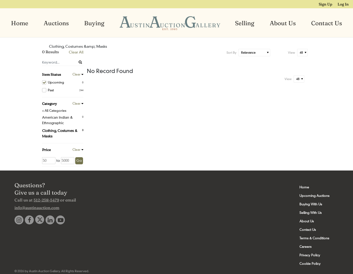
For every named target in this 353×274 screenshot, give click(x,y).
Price (46, 149)
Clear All (76, 52)
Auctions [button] (56, 23)
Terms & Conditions (314, 238)
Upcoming (62, 82)
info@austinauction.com (36, 207)
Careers (305, 246)
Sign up (327, 4)
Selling (244, 23)
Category (49, 103)
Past (62, 90)
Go (79, 160)
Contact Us (326, 23)
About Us (283, 23)
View (291, 52)
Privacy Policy (309, 255)
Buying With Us (310, 204)
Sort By (231, 52)
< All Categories (54, 110)
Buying (94, 23)
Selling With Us (310, 212)
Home (19, 23)
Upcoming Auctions (314, 195)
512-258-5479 (46, 199)
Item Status (51, 74)
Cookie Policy (310, 263)
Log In (344, 4)
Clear (76, 74)
